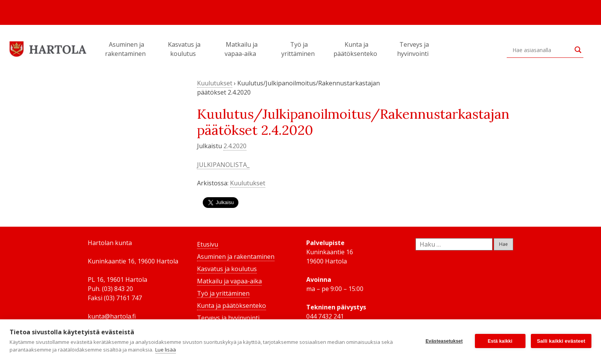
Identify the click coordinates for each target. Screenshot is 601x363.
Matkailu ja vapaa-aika (241, 49)
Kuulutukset (214, 83)
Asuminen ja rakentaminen (126, 49)
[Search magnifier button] (578, 49)
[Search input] (541, 49)
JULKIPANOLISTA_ (223, 164)
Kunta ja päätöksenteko (356, 49)
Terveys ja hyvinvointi (414, 49)
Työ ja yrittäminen (299, 49)
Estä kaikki (500, 341)
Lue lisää (165, 349)
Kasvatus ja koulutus (184, 49)
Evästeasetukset (444, 341)
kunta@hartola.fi (112, 316)
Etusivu (207, 244)
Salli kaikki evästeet (561, 341)
